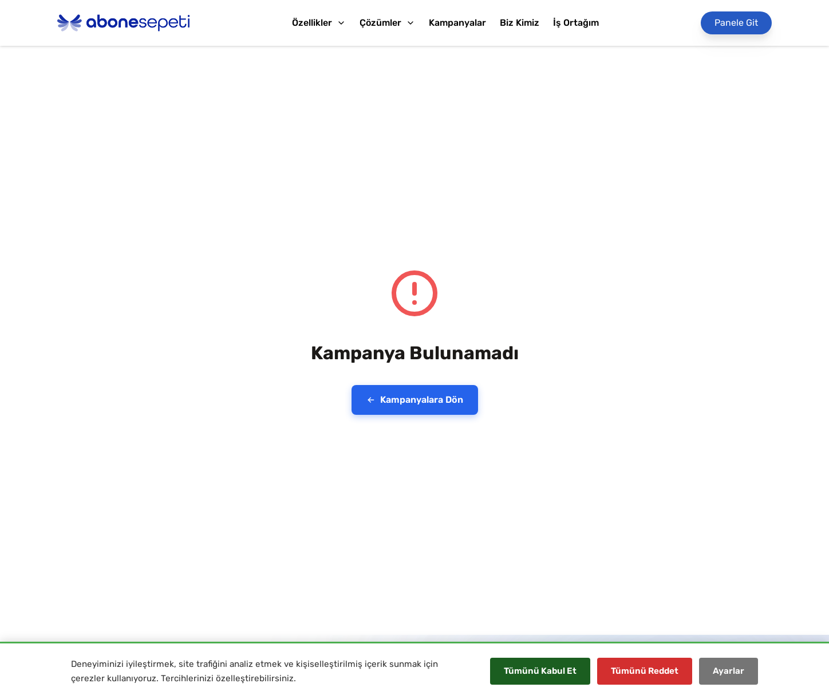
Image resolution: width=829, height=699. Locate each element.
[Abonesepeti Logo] (123, 23)
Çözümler (387, 22)
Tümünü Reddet (644, 671)
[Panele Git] (736, 22)
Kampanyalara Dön (414, 399)
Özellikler (319, 22)
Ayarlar (728, 671)
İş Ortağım (576, 22)
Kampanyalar (457, 22)
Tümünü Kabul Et (540, 671)
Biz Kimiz (519, 22)
